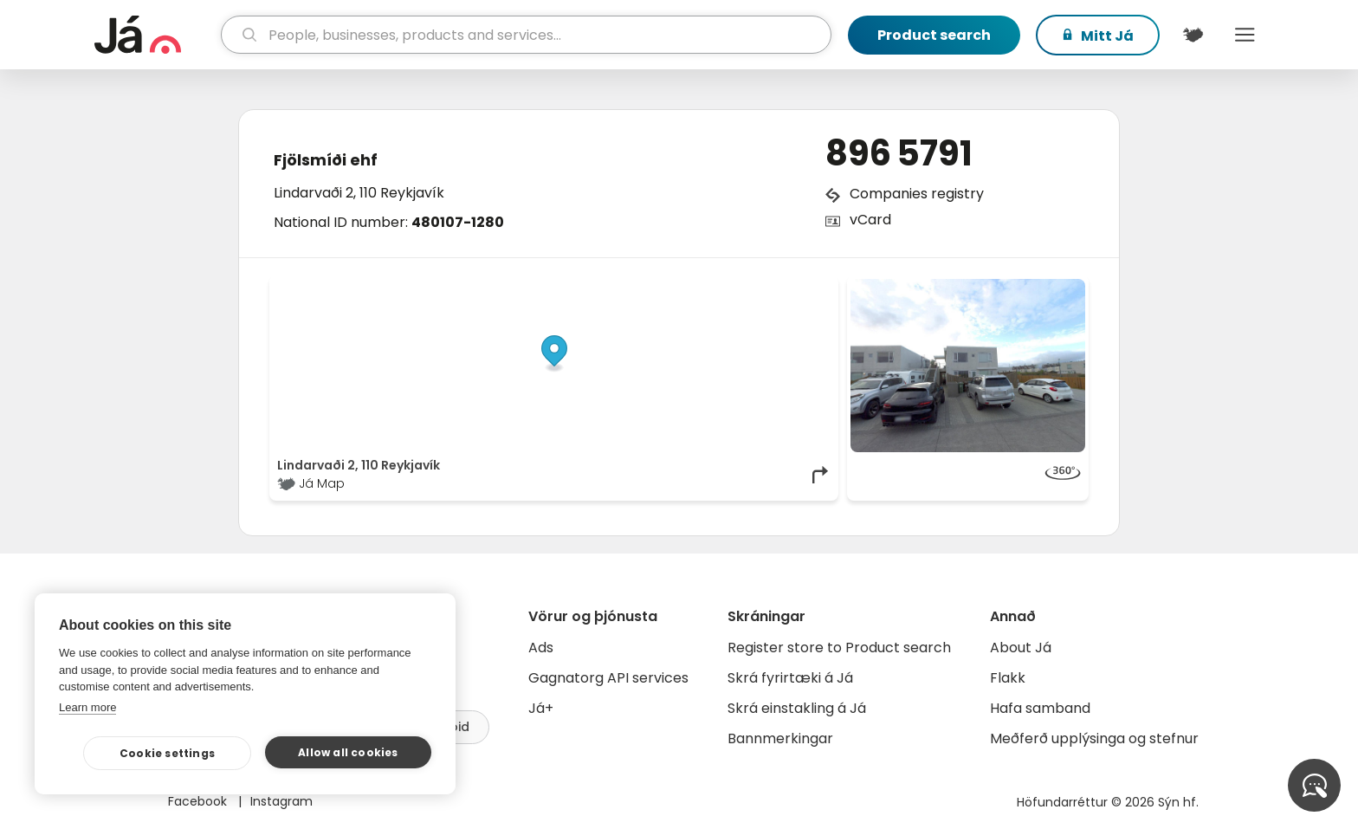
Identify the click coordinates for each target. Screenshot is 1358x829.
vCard (870, 220)
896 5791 (899, 153)
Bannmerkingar (780, 738)
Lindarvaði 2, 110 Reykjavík (359, 193)
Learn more (87, 707)
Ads (540, 647)
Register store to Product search (839, 647)
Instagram (281, 801)
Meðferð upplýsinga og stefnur (1094, 738)
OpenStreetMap (714, 288)
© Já (652, 288)
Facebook (199, 801)
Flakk (1007, 678)
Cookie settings (167, 753)
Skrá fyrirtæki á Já (790, 678)
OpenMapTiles (797, 288)
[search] (526, 34)
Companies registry (917, 194)
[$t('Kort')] (1193, 35)
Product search (934, 35)
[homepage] (155, 35)
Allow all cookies (348, 752)
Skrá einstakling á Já (797, 708)
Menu (1244, 35)
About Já (1020, 647)
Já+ (540, 708)
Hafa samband (1040, 708)
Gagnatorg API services (608, 678)
